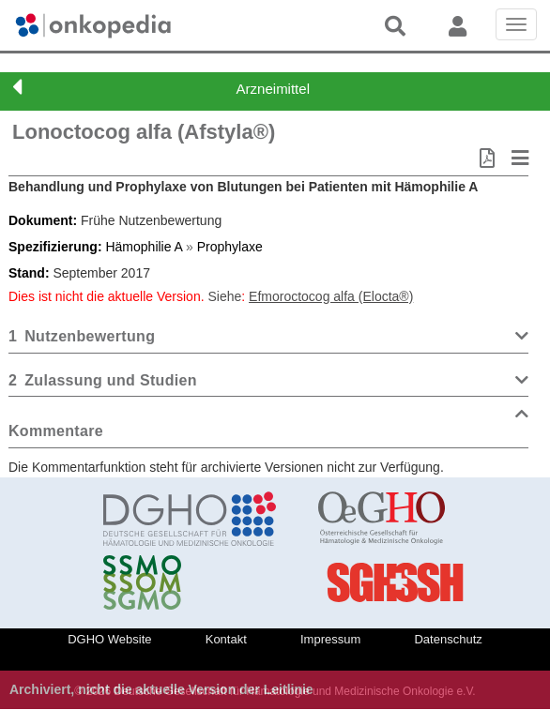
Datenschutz (447, 639)
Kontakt (226, 639)
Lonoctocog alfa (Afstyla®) (143, 132)
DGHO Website (109, 639)
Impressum (330, 639)
